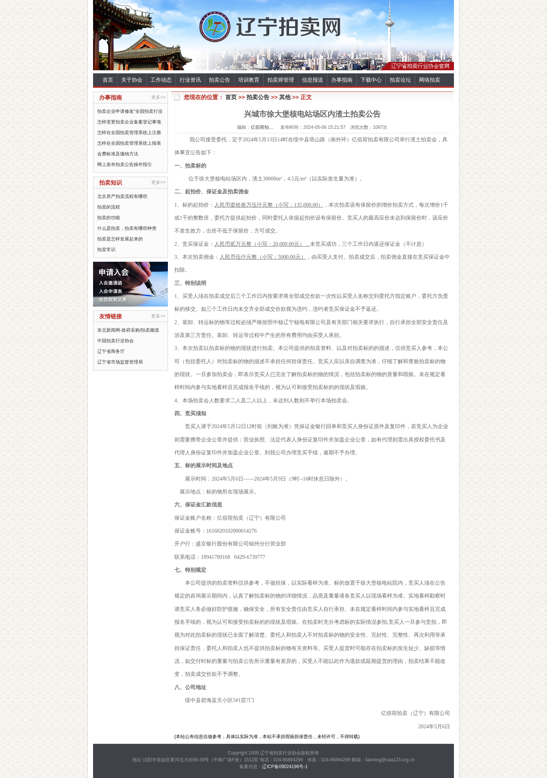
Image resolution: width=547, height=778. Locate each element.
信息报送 (312, 80)
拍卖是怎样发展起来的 (120, 239)
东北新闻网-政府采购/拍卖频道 (128, 330)
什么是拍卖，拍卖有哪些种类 (127, 228)
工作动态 (161, 80)
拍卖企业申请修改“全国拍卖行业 (130, 111)
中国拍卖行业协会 (115, 340)
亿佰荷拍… (262, 127)
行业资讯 (190, 80)
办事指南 (342, 80)
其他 (285, 97)
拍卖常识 (106, 249)
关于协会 (131, 80)
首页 (108, 80)
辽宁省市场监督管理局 (120, 362)
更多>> (158, 97)
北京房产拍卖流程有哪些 (122, 196)
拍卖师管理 (280, 80)
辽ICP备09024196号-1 (285, 766)
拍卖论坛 (400, 80)
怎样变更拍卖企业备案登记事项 (129, 122)
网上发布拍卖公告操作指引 (124, 164)
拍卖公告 (219, 80)
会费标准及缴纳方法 (117, 154)
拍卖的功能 (108, 217)
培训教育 (248, 80)
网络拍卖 (429, 80)
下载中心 (371, 80)
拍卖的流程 (108, 207)
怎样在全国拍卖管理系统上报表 (129, 143)
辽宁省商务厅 (111, 351)
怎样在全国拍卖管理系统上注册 (129, 132)
